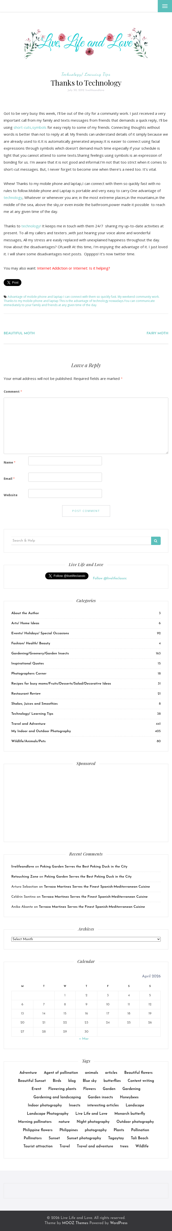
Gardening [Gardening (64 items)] (131, 1089)
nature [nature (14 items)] (64, 1122)
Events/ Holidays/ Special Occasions (40, 633)
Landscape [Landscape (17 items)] (135, 1105)
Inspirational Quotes (27, 663)
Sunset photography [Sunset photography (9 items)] (84, 1138)
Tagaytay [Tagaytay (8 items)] (116, 1138)
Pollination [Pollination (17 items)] (140, 1130)
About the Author (25, 613)
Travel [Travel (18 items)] (64, 1146)
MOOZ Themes (75, 1223)
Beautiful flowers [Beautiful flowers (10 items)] (138, 1073)
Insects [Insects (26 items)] (74, 1105)
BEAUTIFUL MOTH (19, 333)
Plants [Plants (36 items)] (119, 1130)
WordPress (118, 1223)
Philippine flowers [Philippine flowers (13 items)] (37, 1130)
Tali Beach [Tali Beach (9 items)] (139, 1138)
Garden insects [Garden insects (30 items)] (100, 1097)
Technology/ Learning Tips (86, 74)
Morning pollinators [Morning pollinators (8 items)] (35, 1122)
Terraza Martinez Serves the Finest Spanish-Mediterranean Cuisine (97, 887)
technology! (31, 225)
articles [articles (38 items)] (111, 1073)
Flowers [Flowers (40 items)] (89, 1089)
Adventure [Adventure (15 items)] (28, 1073)
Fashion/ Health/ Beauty (30, 643)
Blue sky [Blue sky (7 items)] (90, 1081)
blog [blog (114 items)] (72, 1081)
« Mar (83, 1039)
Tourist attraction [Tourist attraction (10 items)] (38, 1146)
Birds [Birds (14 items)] (57, 1081)
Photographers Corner (28, 673)
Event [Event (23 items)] (36, 1089)
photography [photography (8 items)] (96, 1130)
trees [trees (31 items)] (124, 1146)
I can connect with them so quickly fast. (90, 297)
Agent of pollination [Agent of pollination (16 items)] (61, 1073)
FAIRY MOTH (157, 333)
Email (9, 478)
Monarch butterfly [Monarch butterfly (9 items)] (130, 1114)
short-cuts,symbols (30, 127)
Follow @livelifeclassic (110, 578)
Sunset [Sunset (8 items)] (54, 1138)
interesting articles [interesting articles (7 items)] (103, 1105)
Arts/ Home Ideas (25, 623)
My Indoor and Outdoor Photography (41, 731)
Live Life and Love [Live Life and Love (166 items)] (91, 1114)
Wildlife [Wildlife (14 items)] (142, 1146)
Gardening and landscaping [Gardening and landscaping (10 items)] (57, 1097)
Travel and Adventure (28, 724)
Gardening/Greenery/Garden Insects (40, 653)
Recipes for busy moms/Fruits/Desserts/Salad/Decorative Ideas (61, 684)
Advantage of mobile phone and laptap (35, 297)
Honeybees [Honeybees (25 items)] (129, 1097)
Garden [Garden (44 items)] (109, 1089)
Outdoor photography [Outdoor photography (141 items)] (135, 1122)
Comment (13, 391)
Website (10, 495)
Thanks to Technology (86, 83)
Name (9, 462)
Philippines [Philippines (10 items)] (68, 1130)
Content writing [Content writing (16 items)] (141, 1081)
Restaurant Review (26, 694)
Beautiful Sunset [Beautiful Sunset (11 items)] (32, 1081)
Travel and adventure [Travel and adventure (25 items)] (95, 1146)
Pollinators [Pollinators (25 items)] (33, 1138)
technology (13, 197)
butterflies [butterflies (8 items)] (112, 1081)
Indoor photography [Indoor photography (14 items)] (45, 1105)
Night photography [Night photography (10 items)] (93, 1122)
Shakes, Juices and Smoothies (34, 704)
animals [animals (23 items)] (91, 1073)
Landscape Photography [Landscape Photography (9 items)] (47, 1114)
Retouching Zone (24, 877)
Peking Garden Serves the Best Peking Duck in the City (83, 866)
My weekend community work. (138, 297)
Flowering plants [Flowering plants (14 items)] (62, 1089)
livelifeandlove (95, 90)
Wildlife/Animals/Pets (28, 741)
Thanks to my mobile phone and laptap (31, 301)
